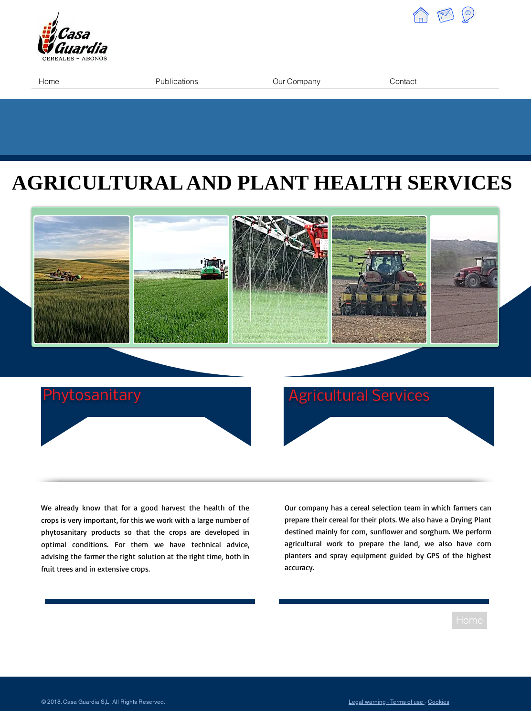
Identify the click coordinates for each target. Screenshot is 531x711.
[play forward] (486, 279)
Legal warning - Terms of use (387, 702)
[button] (81, 279)
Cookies (438, 702)
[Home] (469, 620)
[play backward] (45, 279)
